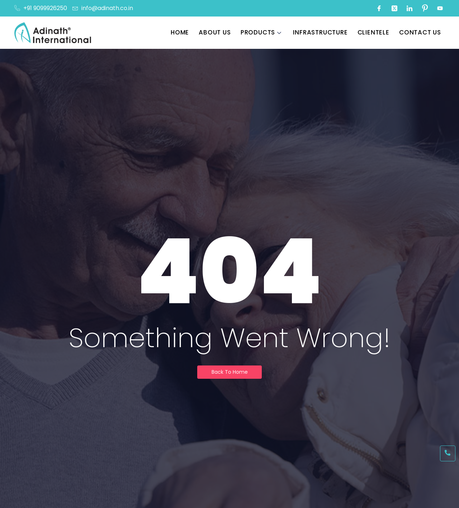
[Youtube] (440, 8)
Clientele (375, 32)
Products (262, 32)
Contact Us (421, 32)
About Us (217, 32)
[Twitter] (394, 8)
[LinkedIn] (409, 8)
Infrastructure (322, 32)
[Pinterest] (425, 8)
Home (183, 32)
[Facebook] (379, 8)
